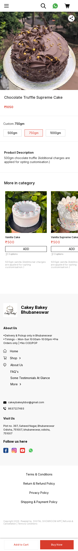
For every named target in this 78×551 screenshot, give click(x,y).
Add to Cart (21, 544)
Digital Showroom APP (47, 521)
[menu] (6, 6)
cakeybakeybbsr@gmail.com (26, 402)
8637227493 (16, 408)
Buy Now (56, 544)
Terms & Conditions (27, 523)
